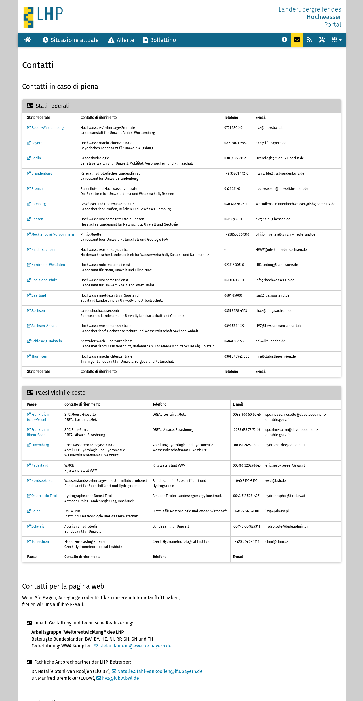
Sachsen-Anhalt (42, 326)
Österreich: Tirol (42, 496)
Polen (34, 511)
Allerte (121, 40)
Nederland (37, 465)
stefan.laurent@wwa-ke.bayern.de (133, 646)
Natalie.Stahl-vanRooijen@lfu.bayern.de (157, 671)
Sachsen (36, 311)
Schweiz (35, 526)
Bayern (35, 143)
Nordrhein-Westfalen (46, 265)
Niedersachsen (41, 250)
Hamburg (36, 204)
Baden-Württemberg (45, 128)
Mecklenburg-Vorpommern (50, 234)
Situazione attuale (71, 40)
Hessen (35, 219)
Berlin (34, 158)
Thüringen (37, 356)
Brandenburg (39, 173)
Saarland (36, 295)
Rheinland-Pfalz (42, 280)
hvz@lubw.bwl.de (117, 678)
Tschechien (38, 542)
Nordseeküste (40, 481)
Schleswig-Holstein (44, 341)
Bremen (35, 189)
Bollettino (159, 40)
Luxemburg (38, 445)
